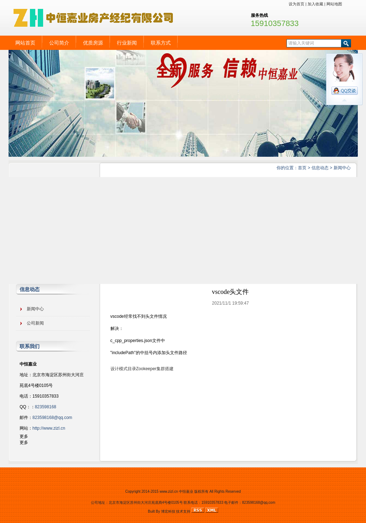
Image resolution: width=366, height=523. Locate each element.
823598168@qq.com (52, 417)
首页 (302, 167)
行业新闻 (127, 43)
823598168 (45, 406)
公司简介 (59, 43)
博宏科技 (168, 511)
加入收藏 (315, 4)
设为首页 (296, 4)
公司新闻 (35, 323)
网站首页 (25, 43)
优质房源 (93, 43)
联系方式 (161, 43)
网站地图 (334, 4)
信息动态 (320, 167)
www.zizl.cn (169, 491)
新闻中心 (342, 167)
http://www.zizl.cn (48, 428)
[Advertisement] (183, 230)
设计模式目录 (123, 368)
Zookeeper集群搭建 (155, 368)
